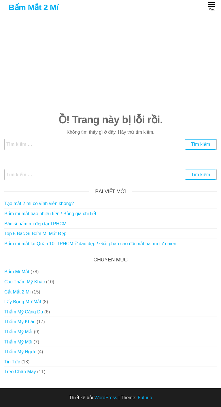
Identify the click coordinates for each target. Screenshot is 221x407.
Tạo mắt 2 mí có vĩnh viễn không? (39, 203)
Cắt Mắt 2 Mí (17, 291)
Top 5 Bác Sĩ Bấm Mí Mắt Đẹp (35, 233)
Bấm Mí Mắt (16, 271)
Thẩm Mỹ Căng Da (23, 311)
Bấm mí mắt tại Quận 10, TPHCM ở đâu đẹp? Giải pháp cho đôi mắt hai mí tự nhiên (90, 243)
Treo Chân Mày (20, 371)
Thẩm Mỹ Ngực (20, 351)
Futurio (145, 397)
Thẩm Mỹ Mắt (18, 331)
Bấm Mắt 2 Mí (33, 7)
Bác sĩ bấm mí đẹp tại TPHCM (35, 223)
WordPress (106, 397)
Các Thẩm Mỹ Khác (24, 281)
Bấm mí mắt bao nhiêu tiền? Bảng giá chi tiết (50, 213)
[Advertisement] (110, 65)
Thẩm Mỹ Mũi (18, 341)
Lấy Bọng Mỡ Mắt (22, 301)
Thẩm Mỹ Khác (19, 321)
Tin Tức (12, 361)
